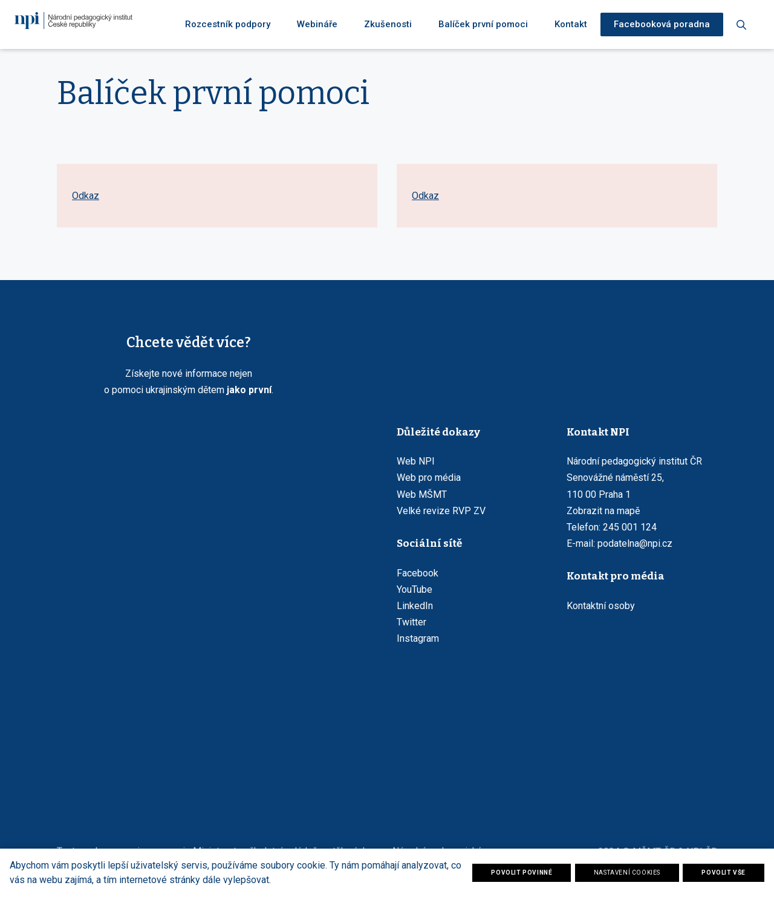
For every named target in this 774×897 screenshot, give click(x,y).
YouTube (414, 589)
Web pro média (429, 477)
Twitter (411, 622)
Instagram (418, 638)
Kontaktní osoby (601, 606)
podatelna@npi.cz (634, 543)
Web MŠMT (422, 494)
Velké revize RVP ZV (441, 511)
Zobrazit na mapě (603, 511)
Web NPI (416, 461)
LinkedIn (415, 606)
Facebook (417, 573)
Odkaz (85, 207)
